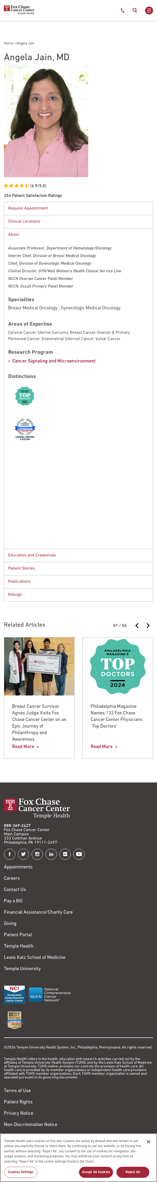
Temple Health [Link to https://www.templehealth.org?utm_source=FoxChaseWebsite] (18, 946)
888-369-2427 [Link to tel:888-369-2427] (17, 826)
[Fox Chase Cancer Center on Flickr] (65, 854)
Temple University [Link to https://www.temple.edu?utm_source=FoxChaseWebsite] (22, 968)
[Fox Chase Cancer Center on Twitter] (23, 854)
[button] (78, 208)
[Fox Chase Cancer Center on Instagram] (37, 854)
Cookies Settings (20, 1172)
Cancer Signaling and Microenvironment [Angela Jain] (54, 361)
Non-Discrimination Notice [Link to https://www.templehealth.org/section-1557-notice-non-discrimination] (30, 1124)
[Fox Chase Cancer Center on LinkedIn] (51, 854)
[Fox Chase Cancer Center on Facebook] (9, 854)
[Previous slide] (137, 625)
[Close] (148, 1142)
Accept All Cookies (96, 1172)
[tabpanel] (78, 208)
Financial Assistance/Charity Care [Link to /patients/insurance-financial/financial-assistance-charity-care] (38, 912)
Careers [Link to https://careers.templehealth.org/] (12, 878)
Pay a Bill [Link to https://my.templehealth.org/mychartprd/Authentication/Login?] (13, 901)
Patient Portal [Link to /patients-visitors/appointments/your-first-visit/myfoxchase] (18, 935)
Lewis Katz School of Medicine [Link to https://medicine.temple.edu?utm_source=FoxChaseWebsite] (34, 957)
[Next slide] (148, 625)
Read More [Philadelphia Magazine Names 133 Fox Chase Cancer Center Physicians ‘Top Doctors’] (101, 746)
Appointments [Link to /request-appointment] (18, 867)
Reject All (133, 1172)
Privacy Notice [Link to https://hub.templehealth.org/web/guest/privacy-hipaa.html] (18, 1113)
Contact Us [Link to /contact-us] (15, 889)
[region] (78, 1157)
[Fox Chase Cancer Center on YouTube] (79, 854)
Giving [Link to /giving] (10, 923)
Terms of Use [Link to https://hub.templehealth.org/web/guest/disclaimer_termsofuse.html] (17, 1090)
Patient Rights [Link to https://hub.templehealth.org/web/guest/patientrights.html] (18, 1102)
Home (8, 43)
